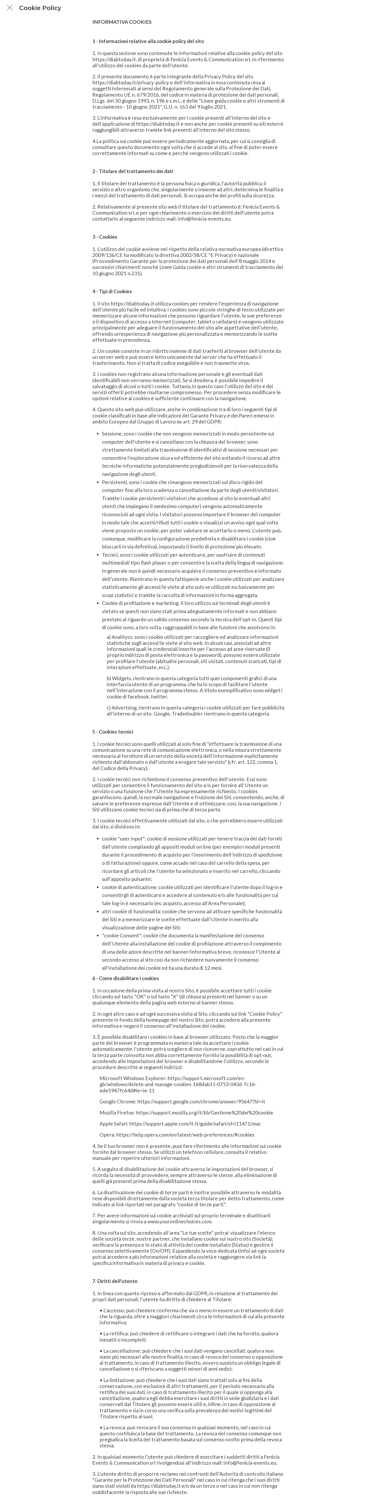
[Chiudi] (10, 8)
